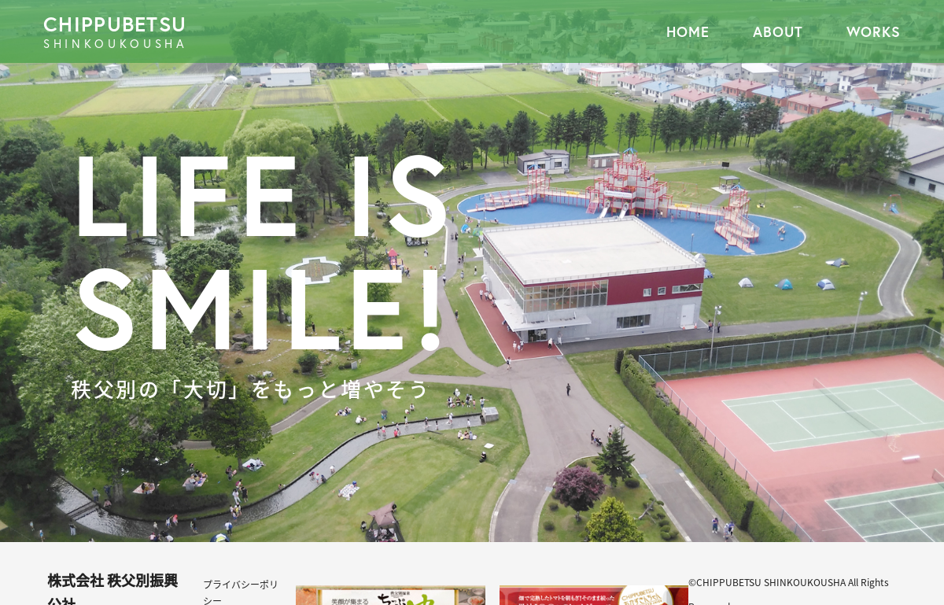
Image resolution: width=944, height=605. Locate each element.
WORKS (874, 31)
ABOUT (778, 31)
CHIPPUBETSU (257, 31)
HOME (688, 31)
